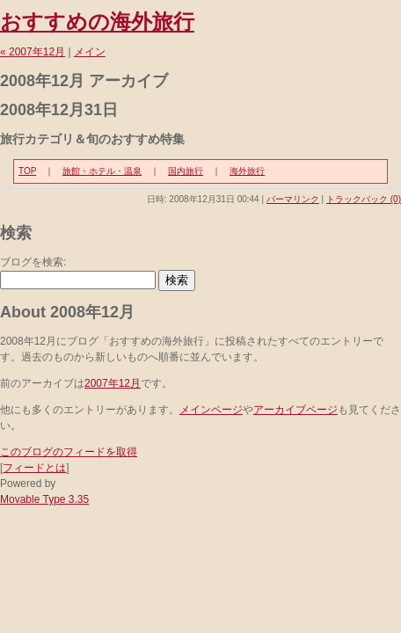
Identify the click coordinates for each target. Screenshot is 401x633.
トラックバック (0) (363, 199)
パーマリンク (292, 199)
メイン (90, 52)
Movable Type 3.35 (44, 499)
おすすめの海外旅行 (97, 21)
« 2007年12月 (32, 52)
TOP (27, 171)
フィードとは (34, 468)
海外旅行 (247, 171)
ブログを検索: (33, 262)
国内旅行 (185, 171)
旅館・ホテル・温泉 (102, 171)
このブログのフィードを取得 (68, 452)
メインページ (211, 410)
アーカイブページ (295, 410)
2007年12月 (112, 383)
